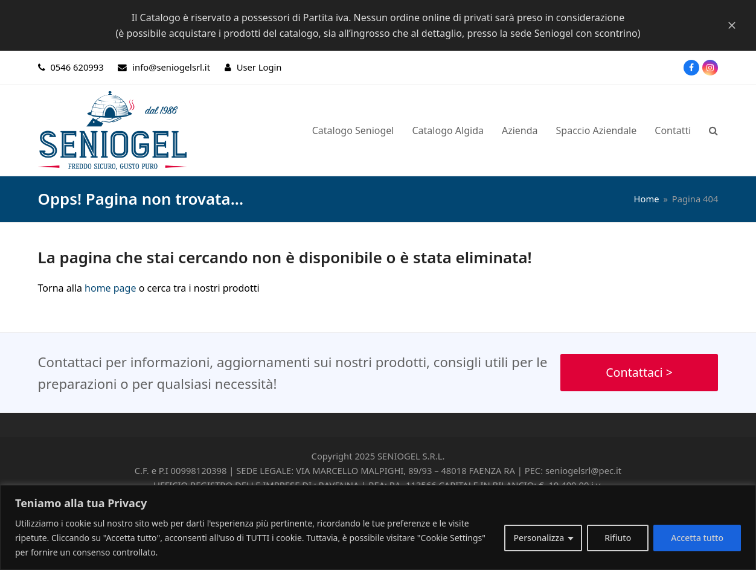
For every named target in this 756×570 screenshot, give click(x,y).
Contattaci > (639, 372)
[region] (378, 527)
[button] (713, 130)
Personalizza (539, 537)
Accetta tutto (697, 537)
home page (110, 288)
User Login (259, 67)
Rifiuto (617, 537)
